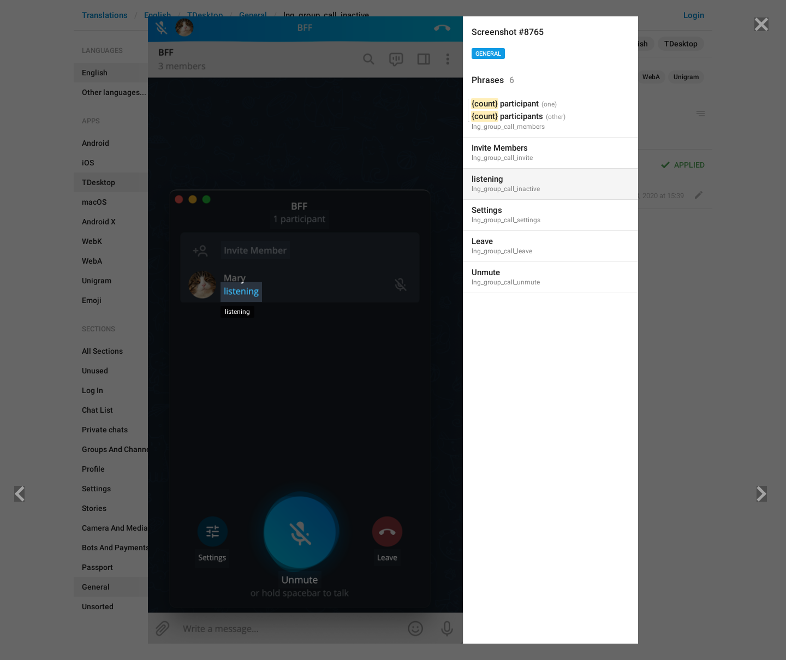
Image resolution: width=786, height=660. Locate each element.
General (488, 53)
